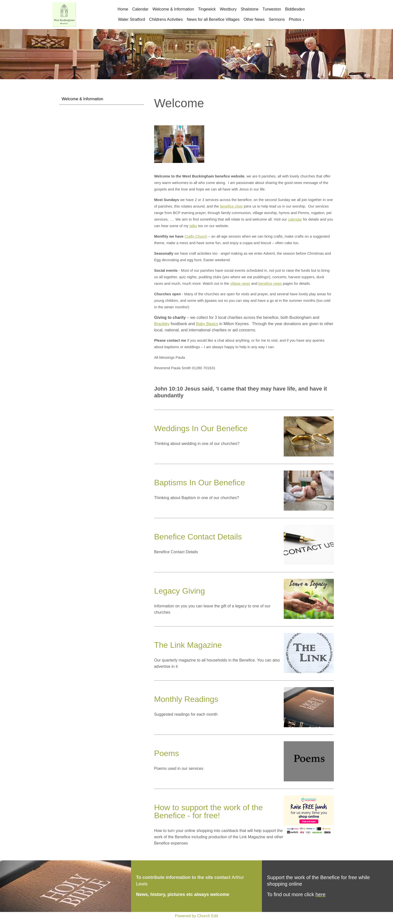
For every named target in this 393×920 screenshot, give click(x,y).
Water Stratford (131, 19)
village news (240, 284)
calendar (295, 220)
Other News (254, 19)
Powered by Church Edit (196, 916)
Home (123, 9)
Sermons (277, 19)
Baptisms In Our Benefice (199, 482)
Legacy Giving (179, 590)
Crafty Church (195, 237)
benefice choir (231, 207)
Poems (166, 753)
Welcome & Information (173, 9)
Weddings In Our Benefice (201, 428)
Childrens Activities (166, 19)
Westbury (228, 9)
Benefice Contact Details (198, 536)
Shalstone (249, 9)
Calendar (140, 9)
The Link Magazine (188, 645)
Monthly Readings (186, 699)
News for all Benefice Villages (213, 19)
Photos (295, 19)
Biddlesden (295, 9)
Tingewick (207, 9)
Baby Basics (207, 324)
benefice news (270, 284)
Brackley (161, 324)
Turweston (271, 9)
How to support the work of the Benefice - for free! (208, 811)
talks (193, 226)
